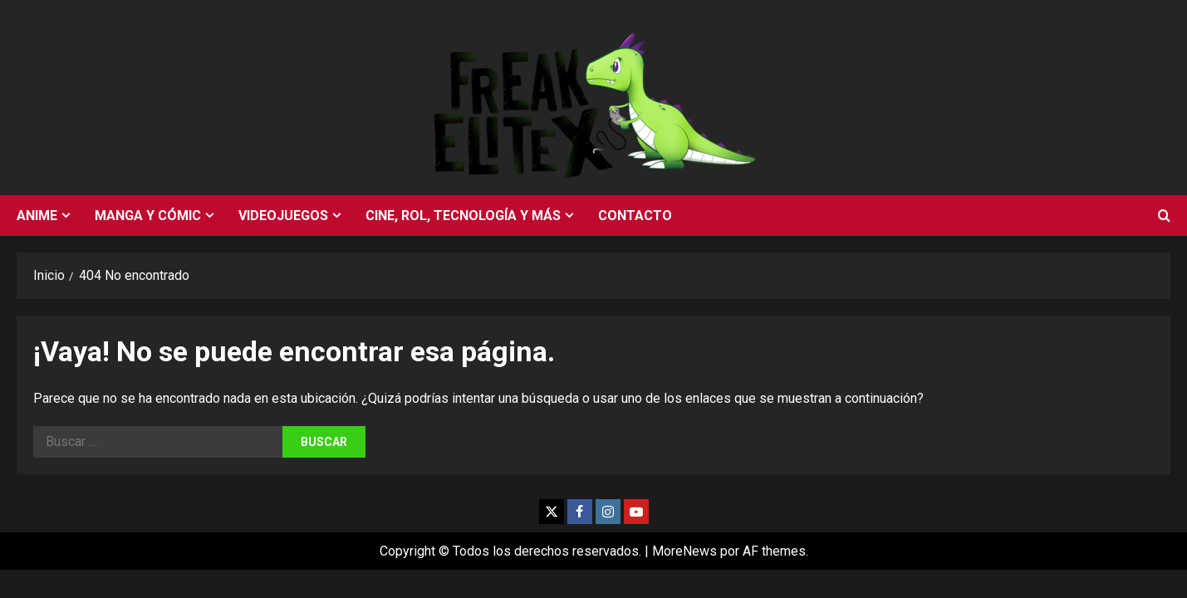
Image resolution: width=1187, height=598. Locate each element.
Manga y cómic (148, 215)
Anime (37, 215)
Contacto (635, 215)
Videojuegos (283, 215)
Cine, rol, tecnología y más (463, 215)
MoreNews (684, 551)
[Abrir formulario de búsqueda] (1164, 216)
